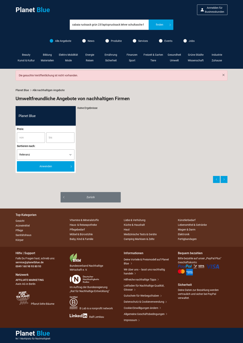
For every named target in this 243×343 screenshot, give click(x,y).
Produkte (113, 41)
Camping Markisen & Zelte (139, 239)
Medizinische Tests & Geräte (140, 234)
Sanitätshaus (23, 235)
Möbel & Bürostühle (81, 234)
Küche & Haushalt (134, 224)
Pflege (19, 230)
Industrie (217, 54)
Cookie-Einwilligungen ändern (141, 307)
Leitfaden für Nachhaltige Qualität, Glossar (144, 287)
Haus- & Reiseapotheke (83, 224)
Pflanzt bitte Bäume (35, 298)
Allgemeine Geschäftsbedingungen (144, 314)
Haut (127, 229)
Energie (89, 54)
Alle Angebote (60, 41)
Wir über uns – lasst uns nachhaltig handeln (144, 271)
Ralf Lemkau (87, 315)
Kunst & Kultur (26, 60)
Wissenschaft (196, 60)
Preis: (20, 128)
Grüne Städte (196, 54)
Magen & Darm (186, 229)
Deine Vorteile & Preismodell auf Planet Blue (146, 261)
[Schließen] (223, 75)
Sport (132, 60)
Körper (20, 239)
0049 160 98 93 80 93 (28, 266)
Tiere (153, 60)
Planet (33, 10)
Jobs (189, 41)
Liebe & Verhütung (134, 220)
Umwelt (174, 60)
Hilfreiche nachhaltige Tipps (140, 279)
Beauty (26, 54)
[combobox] (109, 25)
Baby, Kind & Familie (81, 239)
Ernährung (111, 54)
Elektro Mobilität (68, 54)
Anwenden (45, 166)
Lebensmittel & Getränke (192, 224)
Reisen (90, 60)
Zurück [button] (91, 197)
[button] (212, 10)
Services (140, 41)
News (88, 41)
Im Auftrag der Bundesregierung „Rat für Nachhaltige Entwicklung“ (90, 284)
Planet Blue (22, 90)
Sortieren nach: (26, 146)
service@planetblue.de (30, 262)
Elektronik (183, 234)
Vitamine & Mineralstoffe (84, 220)
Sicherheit (111, 60)
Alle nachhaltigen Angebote (48, 90)
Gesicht (20, 220)
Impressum (130, 320)
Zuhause (217, 60)
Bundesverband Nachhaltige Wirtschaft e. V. (86, 262)
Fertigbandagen (187, 239)
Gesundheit (174, 54)
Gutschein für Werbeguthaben (141, 295)
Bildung (47, 54)
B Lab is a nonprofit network (91, 303)
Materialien (47, 60)
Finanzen (132, 54)
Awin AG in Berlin (26, 283)
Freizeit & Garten (153, 54)
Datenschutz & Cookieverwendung (144, 301)
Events (165, 41)
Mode (68, 60)
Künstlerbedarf (187, 220)
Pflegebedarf (77, 229)
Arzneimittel (23, 225)
